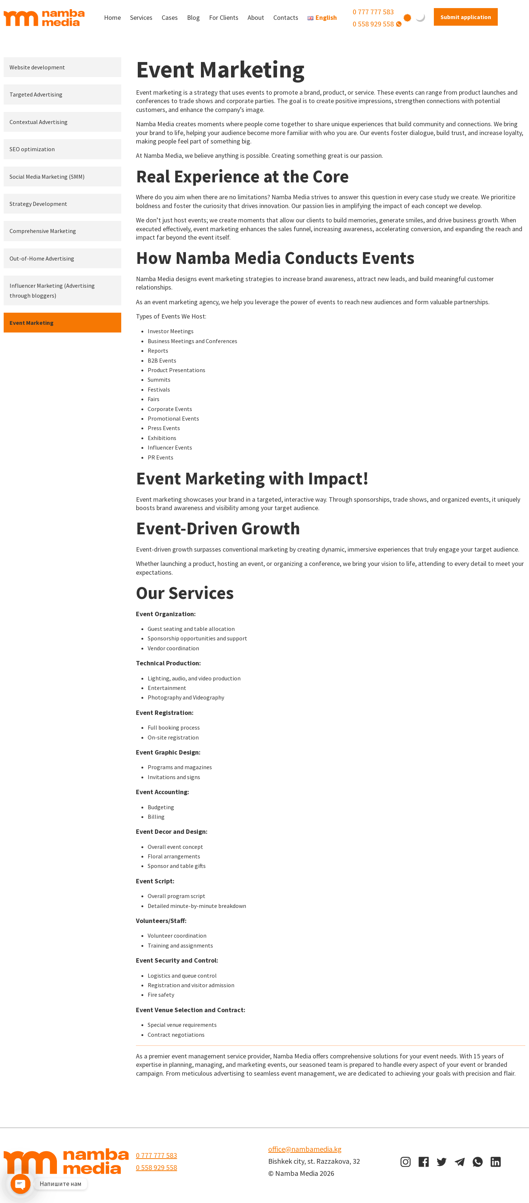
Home (112, 17)
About (256, 17)
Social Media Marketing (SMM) (47, 176)
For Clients (223, 17)
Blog (193, 17)
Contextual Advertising (39, 122)
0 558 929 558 (373, 23)
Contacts (285, 17)
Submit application (465, 17)
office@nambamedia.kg (305, 1148)
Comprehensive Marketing (43, 231)
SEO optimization (32, 149)
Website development (37, 67)
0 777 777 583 (373, 11)
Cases (170, 17)
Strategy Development (38, 203)
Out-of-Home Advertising (42, 258)
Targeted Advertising (36, 94)
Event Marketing (32, 322)
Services (141, 17)
